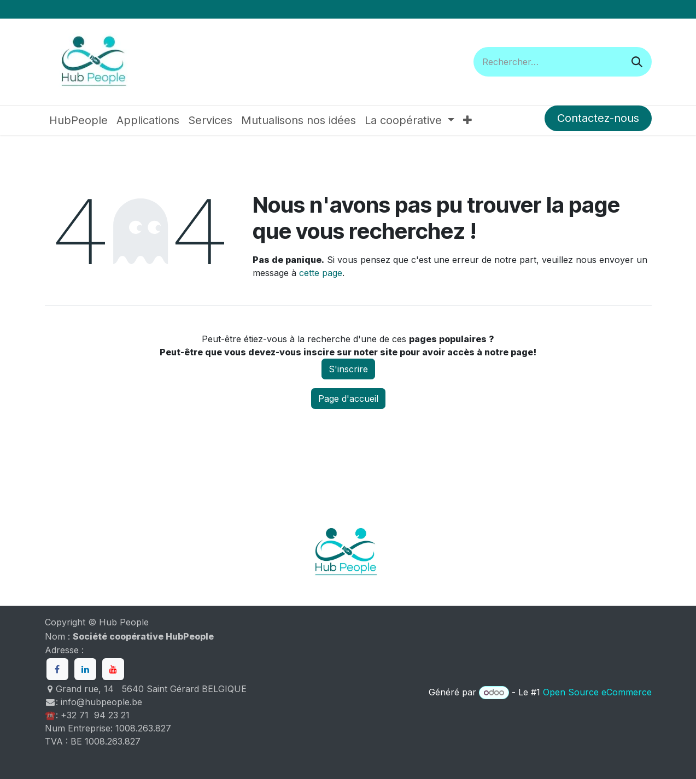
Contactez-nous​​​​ (598, 118)
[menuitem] (78, 120)
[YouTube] (113, 669)
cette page (320, 272)
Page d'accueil (348, 398)
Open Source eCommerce (597, 692)
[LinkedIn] (85, 669)
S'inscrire (348, 369)
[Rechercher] (637, 62)
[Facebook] (57, 669)
